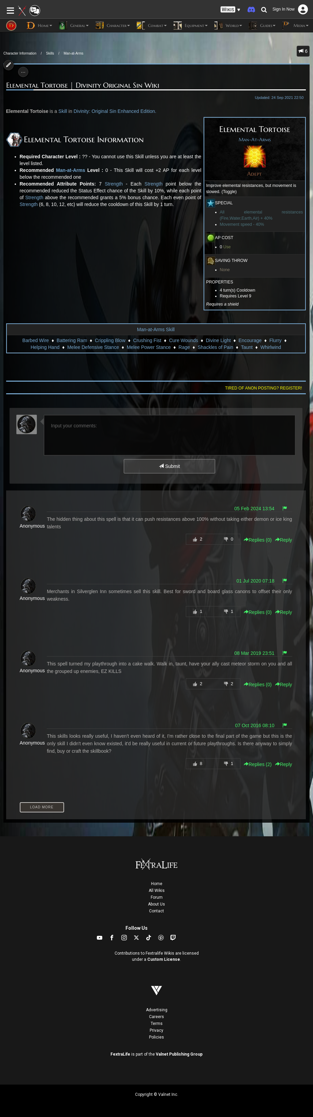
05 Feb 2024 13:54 (254, 508)
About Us (156, 904)
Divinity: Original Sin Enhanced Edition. (115, 111)
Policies (156, 1037)
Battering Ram (72, 340)
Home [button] (39, 25)
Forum (157, 897)
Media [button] (295, 25)
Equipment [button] (191, 25)
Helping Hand (45, 347)
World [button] (228, 25)
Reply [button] (283, 540)
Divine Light (218, 340)
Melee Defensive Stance (93, 347)
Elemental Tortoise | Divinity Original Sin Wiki (82, 85)
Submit (169, 466)
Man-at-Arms (74, 53)
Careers (156, 1016)
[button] (230, 10)
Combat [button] (152, 25)
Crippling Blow (110, 340)
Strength (114, 184)
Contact (156, 911)
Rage (184, 347)
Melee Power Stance (149, 347)
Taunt (247, 347)
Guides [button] (262, 25)
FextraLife (120, 1054)
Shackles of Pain (215, 347)
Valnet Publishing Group (179, 1054)
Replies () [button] (258, 540)
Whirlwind (270, 347)
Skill (62, 111)
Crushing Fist (147, 340)
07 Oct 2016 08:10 (254, 725)
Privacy (156, 1030)
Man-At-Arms (255, 139)
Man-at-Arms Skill (156, 329)
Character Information (19, 53)
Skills (50, 53)
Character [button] (112, 25)
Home (156, 883)
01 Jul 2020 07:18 (255, 581)
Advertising (156, 1010)
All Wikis (157, 890)
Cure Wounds (183, 340)
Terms (157, 1023)
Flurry (275, 340)
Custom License (163, 959)
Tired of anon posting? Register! (263, 388)
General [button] (74, 25)
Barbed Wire (36, 340)
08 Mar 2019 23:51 (254, 653)
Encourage (250, 340)
